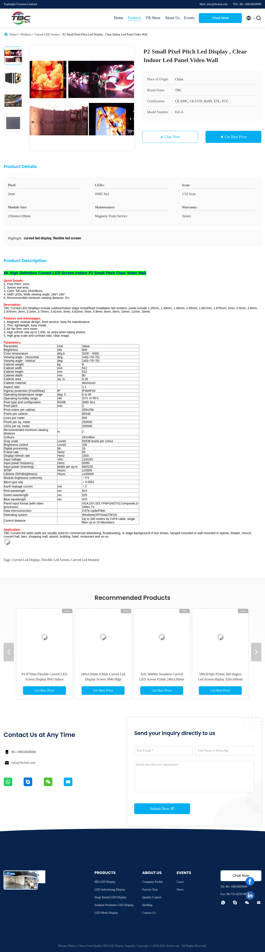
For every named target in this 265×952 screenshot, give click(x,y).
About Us (172, 18)
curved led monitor (85, 560)
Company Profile (152, 881)
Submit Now (162, 808)
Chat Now (220, 17)
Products (134, 18)
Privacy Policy (67, 945)
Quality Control (151, 897)
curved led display (26, 560)
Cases (180, 881)
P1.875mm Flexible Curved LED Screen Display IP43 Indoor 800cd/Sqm (44, 679)
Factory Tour (150, 889)
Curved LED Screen (47, 34)
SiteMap (147, 905)
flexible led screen (55, 560)
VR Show (153, 18)
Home (118, 18)
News (180, 889)
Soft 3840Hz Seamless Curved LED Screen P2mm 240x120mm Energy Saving (161, 679)
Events (189, 18)
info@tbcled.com (23, 762)
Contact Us (149, 912)
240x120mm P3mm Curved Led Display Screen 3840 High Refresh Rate (103, 679)
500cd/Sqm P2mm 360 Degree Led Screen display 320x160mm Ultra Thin (220, 679)
